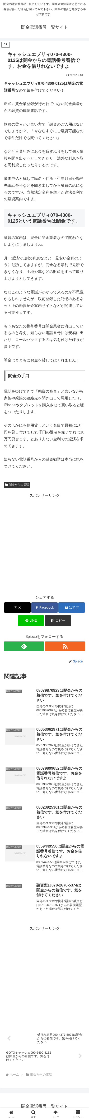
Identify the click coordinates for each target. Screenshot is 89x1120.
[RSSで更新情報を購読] (65, 646)
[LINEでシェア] (31, 620)
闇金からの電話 (17, 484)
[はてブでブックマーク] (71, 607)
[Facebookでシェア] (44, 607)
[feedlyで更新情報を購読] (24, 646)
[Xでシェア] (17, 607)
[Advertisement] (44, 543)
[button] (58, 620)
